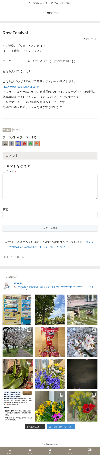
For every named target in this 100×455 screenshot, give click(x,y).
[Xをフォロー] (5, 143)
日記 (6, 130)
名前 (5, 210)
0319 (16, 130)
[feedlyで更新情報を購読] (30, 143)
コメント (10, 171)
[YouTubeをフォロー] (24, 143)
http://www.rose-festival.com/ (21, 86)
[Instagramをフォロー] (18, 143)
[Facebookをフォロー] (11, 143)
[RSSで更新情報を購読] (37, 143)
